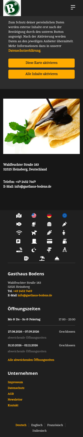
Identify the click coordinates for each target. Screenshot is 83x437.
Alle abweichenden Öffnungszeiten (31, 360)
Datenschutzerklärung (24, 51)
